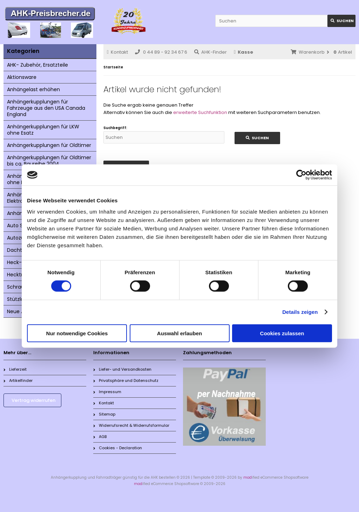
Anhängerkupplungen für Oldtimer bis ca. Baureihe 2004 (49, 160)
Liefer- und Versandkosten (122, 369)
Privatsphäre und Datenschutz (125, 380)
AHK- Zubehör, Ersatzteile (37, 64)
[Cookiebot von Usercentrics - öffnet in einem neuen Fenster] (301, 175)
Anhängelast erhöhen (33, 89)
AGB (100, 436)
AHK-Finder (210, 52)
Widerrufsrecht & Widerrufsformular (131, 425)
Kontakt (117, 52)
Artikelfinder (18, 380)
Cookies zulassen (282, 333)
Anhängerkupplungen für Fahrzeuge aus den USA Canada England (46, 108)
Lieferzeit (15, 369)
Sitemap (104, 414)
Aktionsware (21, 77)
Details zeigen (300, 312)
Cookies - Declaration (117, 448)
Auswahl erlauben (179, 333)
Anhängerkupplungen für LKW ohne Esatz (43, 129)
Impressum (107, 392)
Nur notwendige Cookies (77, 333)
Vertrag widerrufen (33, 400)
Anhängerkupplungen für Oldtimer (49, 145)
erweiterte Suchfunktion (200, 112)
